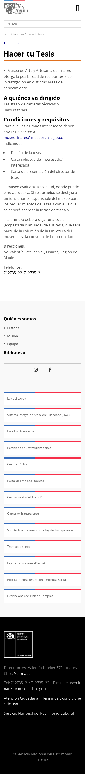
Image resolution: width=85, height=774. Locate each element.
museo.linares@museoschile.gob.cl (34, 137)
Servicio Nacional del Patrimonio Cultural (39, 713)
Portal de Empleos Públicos (25, 481)
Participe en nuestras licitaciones (29, 448)
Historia (13, 328)
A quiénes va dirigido (32, 97)
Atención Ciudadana (21, 698)
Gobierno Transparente (23, 514)
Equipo (12, 344)
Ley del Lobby (16, 398)
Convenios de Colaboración (25, 497)
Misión (12, 336)
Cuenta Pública (17, 464)
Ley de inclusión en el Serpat (26, 563)
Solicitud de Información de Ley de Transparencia (40, 530)
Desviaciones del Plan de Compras (30, 596)
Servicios (18, 34)
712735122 (13, 272)
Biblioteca (14, 352)
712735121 (33, 272)
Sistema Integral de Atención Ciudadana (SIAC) (38, 415)
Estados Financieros (20, 431)
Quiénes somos (20, 319)
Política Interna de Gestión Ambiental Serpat (37, 580)
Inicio (7, 34)
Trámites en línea (18, 547)
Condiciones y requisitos (36, 119)
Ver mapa (22, 673)
